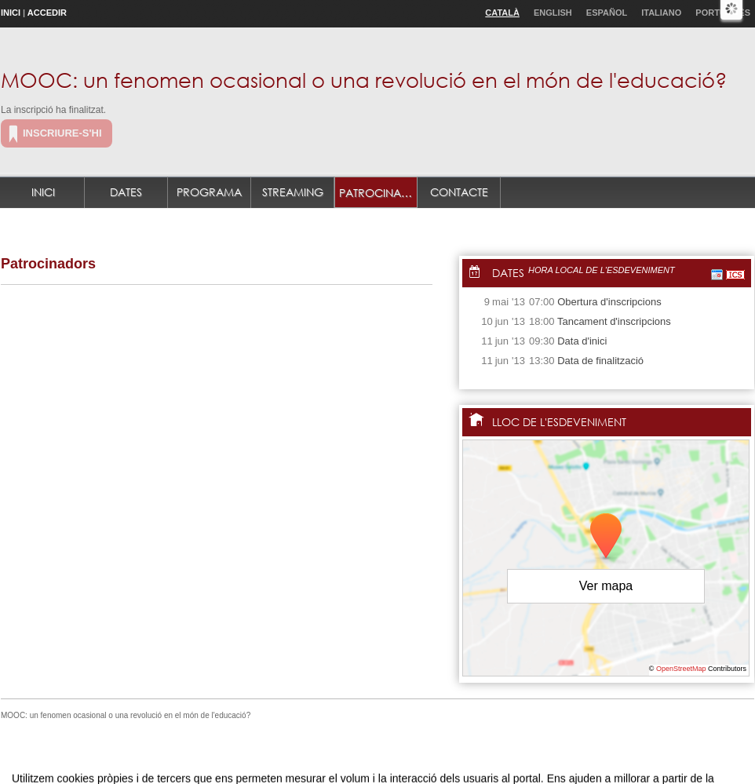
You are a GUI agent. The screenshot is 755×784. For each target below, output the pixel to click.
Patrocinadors (378, 192)
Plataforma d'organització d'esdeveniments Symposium (383, 755)
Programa (209, 191)
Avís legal (215, 755)
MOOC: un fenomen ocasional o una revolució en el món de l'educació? (364, 79)
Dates (126, 191)
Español (606, 12)
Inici (10, 12)
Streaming (292, 191)
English (553, 12)
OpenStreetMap (681, 669)
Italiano (661, 12)
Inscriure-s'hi (62, 133)
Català (502, 12)
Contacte (459, 191)
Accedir (47, 12)
